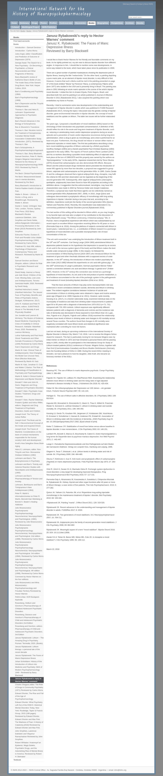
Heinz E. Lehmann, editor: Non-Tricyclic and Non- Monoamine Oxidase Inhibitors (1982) (28, 452)
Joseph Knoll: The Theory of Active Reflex (26, 415)
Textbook (17, 760)
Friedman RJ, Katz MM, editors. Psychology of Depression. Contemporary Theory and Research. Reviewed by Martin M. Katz (29, 252)
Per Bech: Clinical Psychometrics (28, 173)
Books (23, 31)
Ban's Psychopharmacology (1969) (26, 98)
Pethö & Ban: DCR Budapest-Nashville (27, 598)
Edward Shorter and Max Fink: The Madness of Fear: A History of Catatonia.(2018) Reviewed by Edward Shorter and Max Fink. (29, 723)
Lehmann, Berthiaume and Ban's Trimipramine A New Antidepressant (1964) (28, 487)
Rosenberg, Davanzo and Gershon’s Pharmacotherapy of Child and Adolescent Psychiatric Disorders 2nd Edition (28, 619)
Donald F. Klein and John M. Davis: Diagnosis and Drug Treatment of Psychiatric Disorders (29, 385)
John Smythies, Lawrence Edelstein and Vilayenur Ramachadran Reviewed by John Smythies (28, 735)
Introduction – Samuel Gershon (28, 47)
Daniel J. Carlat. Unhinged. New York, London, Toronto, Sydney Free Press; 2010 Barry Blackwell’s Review (28, 210)
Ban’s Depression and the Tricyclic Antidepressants (29, 104)
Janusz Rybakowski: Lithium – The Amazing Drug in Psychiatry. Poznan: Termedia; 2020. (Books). (29, 640)
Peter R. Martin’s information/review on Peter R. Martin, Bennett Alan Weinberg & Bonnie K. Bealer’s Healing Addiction (28, 499)
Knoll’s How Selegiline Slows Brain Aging (29, 444)
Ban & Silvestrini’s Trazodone (27, 127)
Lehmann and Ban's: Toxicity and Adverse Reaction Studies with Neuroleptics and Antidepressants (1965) (29, 468)
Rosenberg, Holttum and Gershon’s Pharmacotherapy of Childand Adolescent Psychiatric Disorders (28, 607)
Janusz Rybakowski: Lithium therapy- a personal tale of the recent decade (27, 649)
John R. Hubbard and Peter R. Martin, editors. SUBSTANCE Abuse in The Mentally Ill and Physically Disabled (27, 308)
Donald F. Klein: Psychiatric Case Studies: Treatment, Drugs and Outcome (28, 394)
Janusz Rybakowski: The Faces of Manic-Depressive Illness (29, 656)
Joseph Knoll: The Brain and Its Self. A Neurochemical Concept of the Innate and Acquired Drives (29, 423)
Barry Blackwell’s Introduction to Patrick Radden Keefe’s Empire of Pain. (29, 188)
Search (133, 4)
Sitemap (126, 4)
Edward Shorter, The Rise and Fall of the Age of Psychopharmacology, (29, 696)
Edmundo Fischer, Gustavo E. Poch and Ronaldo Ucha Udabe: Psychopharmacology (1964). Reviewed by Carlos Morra (28, 239)
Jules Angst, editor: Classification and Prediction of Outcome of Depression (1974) (28, 57)
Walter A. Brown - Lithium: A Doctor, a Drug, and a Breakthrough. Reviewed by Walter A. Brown (26, 198)
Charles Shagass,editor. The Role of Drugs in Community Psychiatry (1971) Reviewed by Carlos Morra (29, 687)
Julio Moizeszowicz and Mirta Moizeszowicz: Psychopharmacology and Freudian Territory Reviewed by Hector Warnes (28, 588)
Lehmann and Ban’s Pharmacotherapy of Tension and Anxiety (28, 479)
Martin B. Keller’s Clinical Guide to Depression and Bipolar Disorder (29, 377)
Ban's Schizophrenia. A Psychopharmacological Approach (29, 148)
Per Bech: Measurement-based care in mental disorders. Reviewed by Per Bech (28, 179)
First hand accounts (21, 41)
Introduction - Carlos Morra (26, 51)
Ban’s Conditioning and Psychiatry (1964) (29, 92)
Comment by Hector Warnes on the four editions (28, 578)
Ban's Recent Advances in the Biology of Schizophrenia (27, 122)
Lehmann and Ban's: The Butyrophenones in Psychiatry (27, 459)
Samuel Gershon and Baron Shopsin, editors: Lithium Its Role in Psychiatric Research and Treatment (28, 265)
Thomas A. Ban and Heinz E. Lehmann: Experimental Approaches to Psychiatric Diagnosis (27, 113)
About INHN (148, 4)
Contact (140, 4)
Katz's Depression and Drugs (27, 347)
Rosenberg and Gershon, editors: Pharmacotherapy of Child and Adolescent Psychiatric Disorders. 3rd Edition (29, 630)
